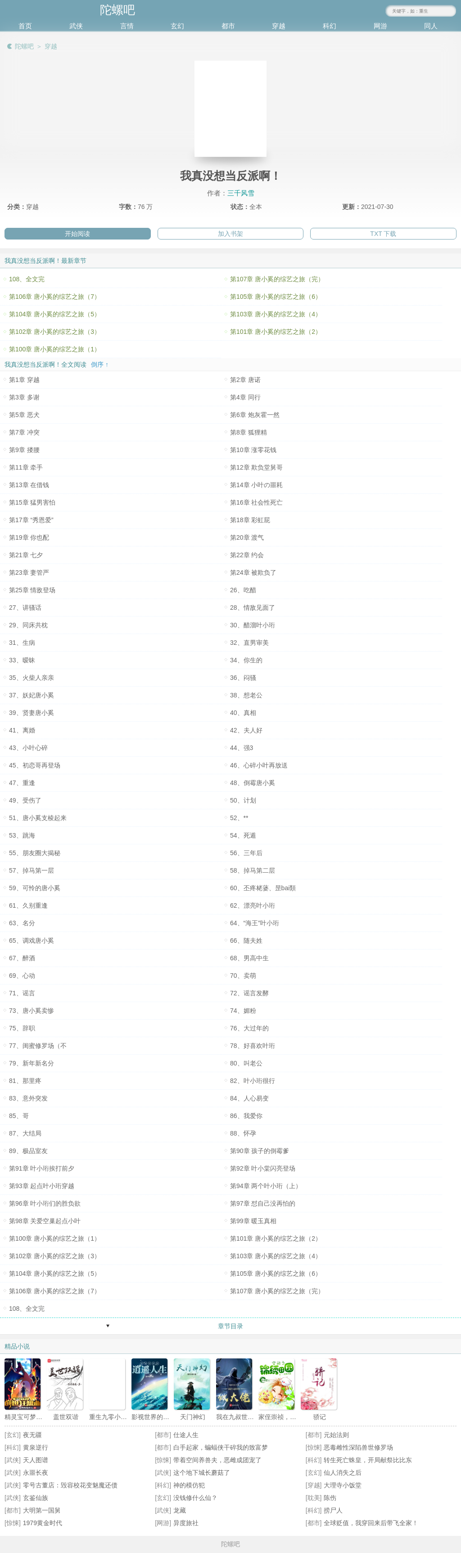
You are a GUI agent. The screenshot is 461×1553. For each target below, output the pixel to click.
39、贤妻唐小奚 (31, 712)
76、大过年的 (249, 1028)
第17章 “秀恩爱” (31, 520)
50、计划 (243, 800)
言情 (127, 26)
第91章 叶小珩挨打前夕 (41, 1168)
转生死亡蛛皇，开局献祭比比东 (368, 1460)
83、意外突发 (28, 1098)
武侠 (76, 26)
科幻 (329, 26)
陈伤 (330, 1497)
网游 (380, 26)
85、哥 (19, 1115)
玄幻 (177, 26)
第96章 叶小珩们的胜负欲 (45, 1203)
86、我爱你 (246, 1115)
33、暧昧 (22, 660)
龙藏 (179, 1510)
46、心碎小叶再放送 (259, 765)
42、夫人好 (246, 730)
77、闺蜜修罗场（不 (38, 1045)
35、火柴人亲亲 (31, 677)
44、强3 (241, 747)
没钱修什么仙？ (195, 1497)
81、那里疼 (25, 1080)
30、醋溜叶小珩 (252, 625)
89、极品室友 (28, 1150)
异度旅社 (186, 1522)
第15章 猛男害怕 (32, 502)
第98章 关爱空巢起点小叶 (45, 1221)
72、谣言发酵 (249, 993)
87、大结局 (25, 1133)
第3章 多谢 (24, 397)
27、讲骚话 (25, 607)
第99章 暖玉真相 (253, 1221)
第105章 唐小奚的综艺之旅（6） (275, 296)
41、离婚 (22, 730)
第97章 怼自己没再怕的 (262, 1203)
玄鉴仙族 (35, 1497)
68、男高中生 (249, 958)
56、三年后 (246, 852)
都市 (228, 26)
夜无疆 (32, 1434)
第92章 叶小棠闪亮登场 (262, 1168)
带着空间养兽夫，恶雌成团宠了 (217, 1460)
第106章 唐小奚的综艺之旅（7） (54, 296)
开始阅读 (77, 233)
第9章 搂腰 (24, 449)
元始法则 (336, 1434)
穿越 (278, 26)
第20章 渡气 (247, 537)
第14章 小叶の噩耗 (256, 484)
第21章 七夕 (26, 555)
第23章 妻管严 (29, 572)
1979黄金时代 (42, 1522)
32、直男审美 (249, 642)
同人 (431, 26)
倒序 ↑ (99, 364)
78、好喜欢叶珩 (252, 1045)
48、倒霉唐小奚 (252, 782)
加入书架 (230, 233)
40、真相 (243, 712)
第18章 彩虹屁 (250, 520)
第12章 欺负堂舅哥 (256, 467)
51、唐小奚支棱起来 (38, 817)
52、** (239, 817)
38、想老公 (246, 695)
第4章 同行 (245, 397)
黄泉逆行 (35, 1447)
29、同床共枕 (28, 625)
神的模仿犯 (189, 1485)
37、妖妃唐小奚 (31, 695)
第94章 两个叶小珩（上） (266, 1185)
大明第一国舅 (42, 1510)
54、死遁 (243, 835)
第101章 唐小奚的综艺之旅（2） (275, 331)
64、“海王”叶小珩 (254, 923)
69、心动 (22, 975)
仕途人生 (186, 1434)
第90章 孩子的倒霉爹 (259, 1150)
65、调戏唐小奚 (31, 940)
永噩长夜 (35, 1472)
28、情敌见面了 (252, 607)
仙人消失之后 (343, 1472)
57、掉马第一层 (31, 870)
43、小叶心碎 (28, 747)
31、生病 (22, 642)
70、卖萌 (243, 975)
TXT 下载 (383, 233)
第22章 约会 (247, 555)
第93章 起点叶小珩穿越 (41, 1185)
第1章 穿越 (24, 379)
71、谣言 (22, 993)
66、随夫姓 (246, 940)
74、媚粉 (243, 1010)
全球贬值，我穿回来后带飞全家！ (371, 1522)
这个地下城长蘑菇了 (201, 1472)
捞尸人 (333, 1510)
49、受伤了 (25, 800)
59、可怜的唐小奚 (34, 888)
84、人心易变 (249, 1098)
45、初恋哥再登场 (34, 765)
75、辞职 (22, 1028)
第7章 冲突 (24, 432)
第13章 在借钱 (29, 484)
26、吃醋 (243, 590)
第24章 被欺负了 (253, 572)
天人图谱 (35, 1460)
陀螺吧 (24, 46)
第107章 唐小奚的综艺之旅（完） (277, 279)
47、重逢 (22, 782)
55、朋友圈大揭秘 (34, 852)
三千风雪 (240, 193)
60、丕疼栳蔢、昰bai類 (263, 888)
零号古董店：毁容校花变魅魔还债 (70, 1485)
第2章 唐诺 (245, 379)
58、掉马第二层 (252, 870)
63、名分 (22, 923)
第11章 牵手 (26, 467)
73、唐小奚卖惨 (31, 1010)
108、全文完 (27, 279)
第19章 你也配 (29, 537)
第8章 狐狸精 (248, 432)
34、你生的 (246, 660)
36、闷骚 (243, 677)
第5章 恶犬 (24, 414)
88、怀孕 (243, 1133)
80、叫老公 (246, 1063)
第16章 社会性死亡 (256, 502)
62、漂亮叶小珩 (252, 905)
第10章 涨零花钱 (253, 449)
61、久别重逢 (28, 905)
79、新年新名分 (31, 1063)
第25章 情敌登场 (32, 590)
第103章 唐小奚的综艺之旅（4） (275, 314)
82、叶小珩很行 (252, 1080)
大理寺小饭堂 (343, 1485)
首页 (25, 26)
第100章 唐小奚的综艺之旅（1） (54, 349)
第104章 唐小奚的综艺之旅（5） (54, 314)
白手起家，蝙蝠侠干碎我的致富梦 (220, 1447)
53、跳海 (22, 835)
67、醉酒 (22, 958)
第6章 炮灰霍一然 (255, 414)
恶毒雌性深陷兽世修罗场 (358, 1447)
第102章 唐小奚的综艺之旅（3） (54, 331)
